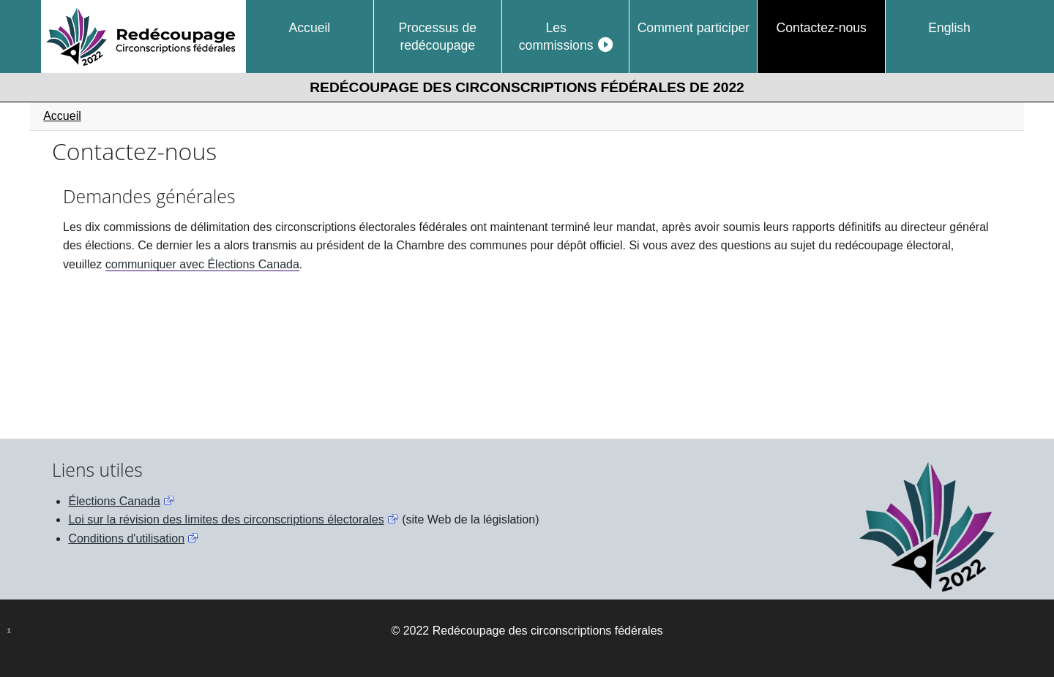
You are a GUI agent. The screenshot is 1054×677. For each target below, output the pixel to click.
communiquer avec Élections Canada (202, 264)
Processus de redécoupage (437, 36)
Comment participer (694, 27)
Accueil (310, 27)
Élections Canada (114, 501)
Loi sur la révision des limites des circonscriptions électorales (226, 519)
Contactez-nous (822, 27)
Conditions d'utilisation (126, 538)
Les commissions (556, 36)
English (949, 27)
